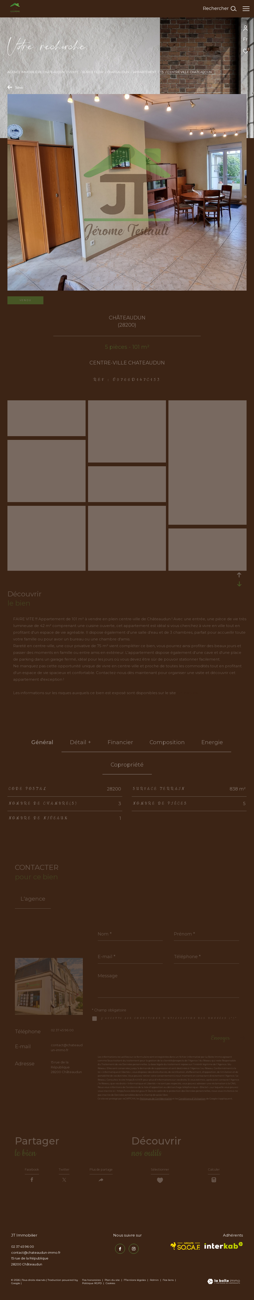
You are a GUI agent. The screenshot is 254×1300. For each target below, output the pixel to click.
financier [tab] (120, 742)
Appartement (144, 72)
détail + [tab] (80, 742)
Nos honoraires (91, 1284)
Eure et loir (92, 72)
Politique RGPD (92, 1287)
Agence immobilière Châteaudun (35, 72)
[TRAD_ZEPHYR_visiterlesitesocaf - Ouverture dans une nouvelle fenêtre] (185, 1250)
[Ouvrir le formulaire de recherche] (219, 8)
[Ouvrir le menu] (246, 8)
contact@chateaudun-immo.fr (36, 1256)
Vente (73, 72)
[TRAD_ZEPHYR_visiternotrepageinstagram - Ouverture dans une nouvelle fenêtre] (132, 1251)
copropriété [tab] (127, 764)
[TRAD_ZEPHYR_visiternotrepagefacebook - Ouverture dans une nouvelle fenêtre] (118, 1251)
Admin (154, 1284)
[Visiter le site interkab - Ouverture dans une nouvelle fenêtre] (223, 1249)
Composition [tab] (167, 742)
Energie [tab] (212, 742)
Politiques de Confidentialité (156, 1098)
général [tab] (42, 742)
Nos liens (168, 1284)
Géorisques (187, 692)
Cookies (110, 1287)
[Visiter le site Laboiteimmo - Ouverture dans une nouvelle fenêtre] (223, 1286)
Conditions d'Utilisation (192, 1098)
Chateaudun (118, 72)
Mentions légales (135, 1284)
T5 (161, 72)
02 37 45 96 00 (62, 1030)
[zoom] (46, 434)
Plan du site (113, 1284)
